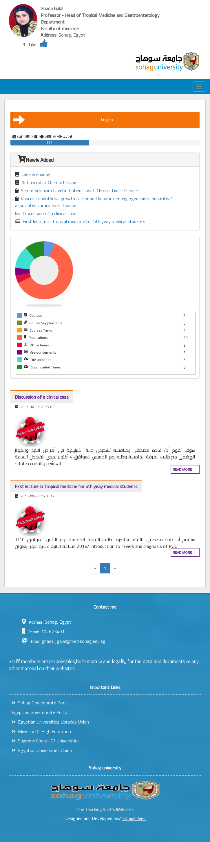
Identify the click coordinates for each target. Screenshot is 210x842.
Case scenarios (32, 174)
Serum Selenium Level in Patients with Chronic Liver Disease (76, 190)
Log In (63, 119)
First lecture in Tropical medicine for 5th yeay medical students (80, 221)
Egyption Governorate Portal (40, 712)
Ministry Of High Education (41, 731)
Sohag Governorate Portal (41, 702)
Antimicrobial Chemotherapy (45, 182)
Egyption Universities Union (42, 750)
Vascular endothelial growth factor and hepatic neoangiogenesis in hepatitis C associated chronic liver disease (94, 202)
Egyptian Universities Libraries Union (50, 721)
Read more (182, 469)
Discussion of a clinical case (45, 213)
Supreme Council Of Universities (46, 740)
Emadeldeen (134, 818)
